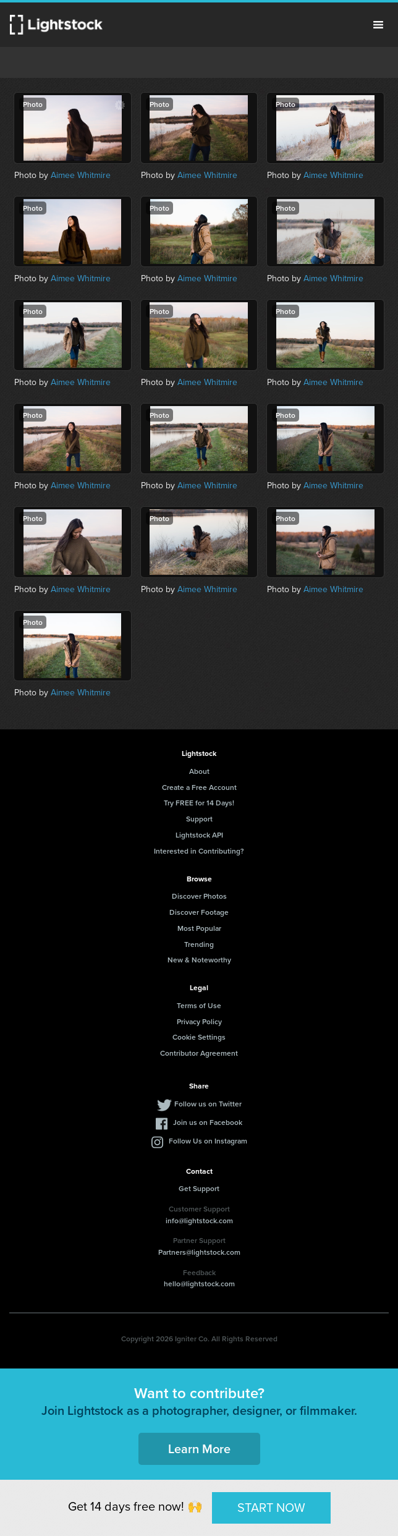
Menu (378, 25)
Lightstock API (199, 835)
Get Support (199, 1188)
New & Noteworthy (199, 959)
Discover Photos (199, 896)
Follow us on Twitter (208, 1103)
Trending (199, 944)
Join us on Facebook (207, 1122)
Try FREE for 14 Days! (199, 802)
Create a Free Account (199, 787)
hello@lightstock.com (199, 1283)
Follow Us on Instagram (208, 1140)
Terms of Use (199, 1005)
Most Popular (199, 928)
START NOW (271, 1507)
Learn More (199, 1449)
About (199, 771)
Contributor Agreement (199, 1053)
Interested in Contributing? (199, 851)
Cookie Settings (199, 1037)
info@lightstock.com (199, 1220)
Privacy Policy (199, 1021)
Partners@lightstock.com (199, 1252)
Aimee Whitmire (81, 175)
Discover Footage (199, 912)
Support (199, 818)
